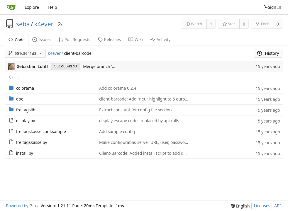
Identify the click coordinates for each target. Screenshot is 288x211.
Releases (109, 39)
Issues (41, 39)
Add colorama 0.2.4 (117, 88)
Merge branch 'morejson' (107, 66)
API (277, 205)
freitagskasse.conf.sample (41, 131)
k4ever (43, 24)
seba (23, 24)
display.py (25, 120)
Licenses (262, 205)
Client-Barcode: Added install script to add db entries (149, 153)
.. (17, 77)
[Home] (11, 7)
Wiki (135, 39)
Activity (160, 39)
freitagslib (25, 110)
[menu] (240, 206)
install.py (24, 153)
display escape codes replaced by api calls (139, 120)
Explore (32, 7)
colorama (25, 88)
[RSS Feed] (60, 24)
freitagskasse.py (31, 142)
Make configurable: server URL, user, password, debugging (155, 142)
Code (17, 39)
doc (19, 99)
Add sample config (117, 131)
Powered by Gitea (23, 205)
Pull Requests (74, 39)
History (268, 53)
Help (52, 7)
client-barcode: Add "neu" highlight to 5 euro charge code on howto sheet (170, 99)
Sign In (272, 7)
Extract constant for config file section (135, 110)
